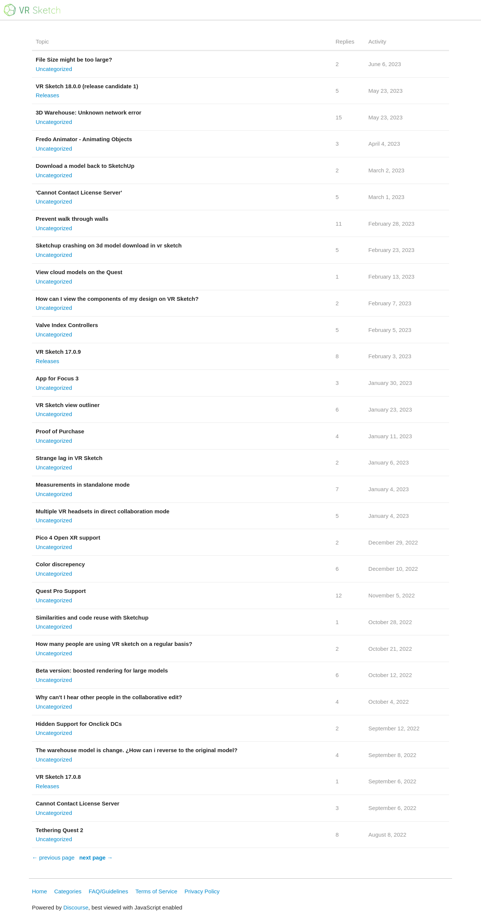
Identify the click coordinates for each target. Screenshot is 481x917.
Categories (68, 891)
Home (39, 891)
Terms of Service (156, 891)
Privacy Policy (202, 891)
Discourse (75, 907)
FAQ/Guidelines (108, 891)
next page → (96, 857)
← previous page (53, 857)
